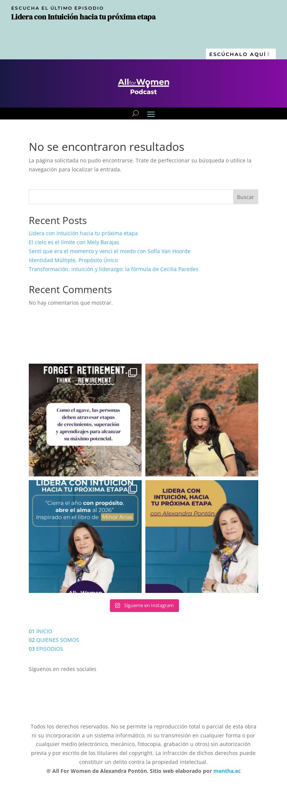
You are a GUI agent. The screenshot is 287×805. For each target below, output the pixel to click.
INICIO (44, 631)
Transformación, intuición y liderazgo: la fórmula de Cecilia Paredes (113, 269)
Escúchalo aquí (237, 54)
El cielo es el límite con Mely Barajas (74, 242)
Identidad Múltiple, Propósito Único (73, 260)
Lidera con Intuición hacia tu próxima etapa (83, 233)
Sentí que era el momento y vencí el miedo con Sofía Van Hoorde (110, 251)
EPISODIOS (49, 648)
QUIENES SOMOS (57, 639)
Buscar (245, 197)
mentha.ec (227, 770)
